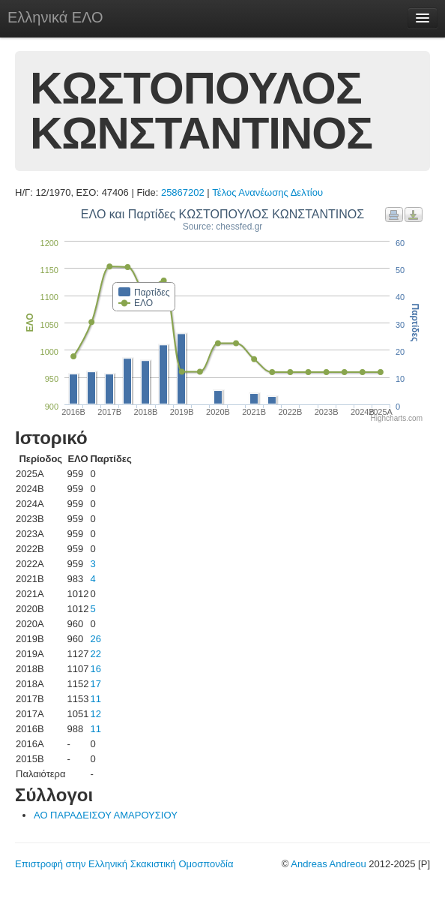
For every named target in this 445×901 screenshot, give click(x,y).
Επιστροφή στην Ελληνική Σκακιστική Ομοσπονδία (124, 863)
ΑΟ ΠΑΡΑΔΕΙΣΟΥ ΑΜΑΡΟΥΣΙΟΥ (106, 815)
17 (95, 683)
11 (95, 698)
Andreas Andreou (328, 863)
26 (95, 638)
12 (95, 713)
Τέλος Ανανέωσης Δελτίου (267, 192)
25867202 (183, 192)
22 (95, 653)
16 (95, 668)
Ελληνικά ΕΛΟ (55, 17)
